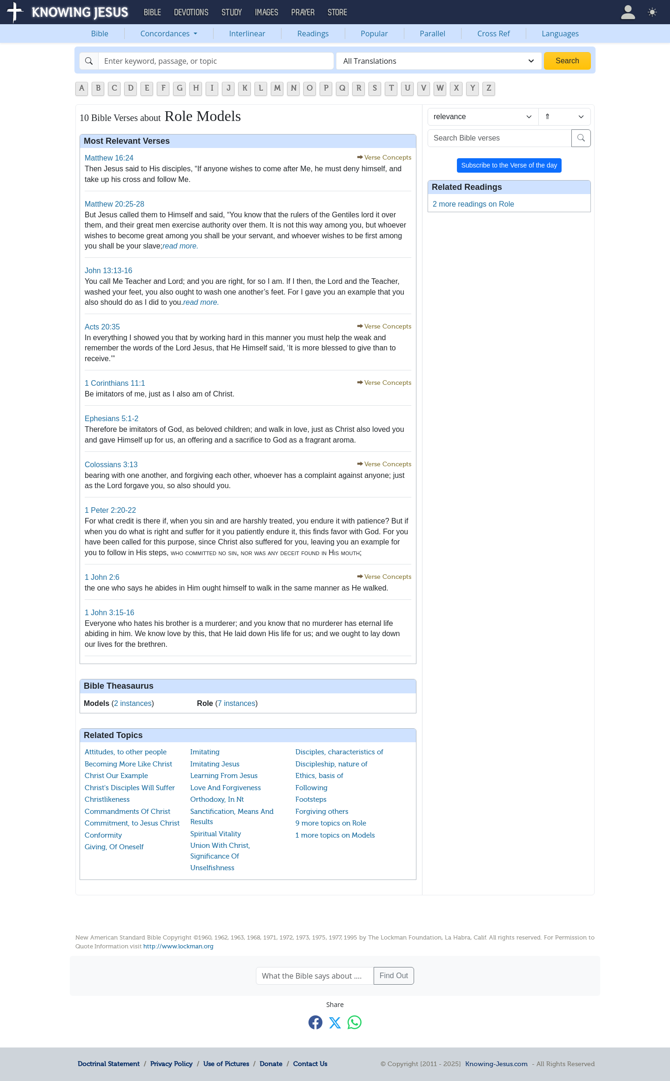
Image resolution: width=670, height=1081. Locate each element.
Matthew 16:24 (109, 158)
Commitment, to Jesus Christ (132, 823)
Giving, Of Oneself (114, 847)
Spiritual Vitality (215, 834)
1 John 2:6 (102, 577)
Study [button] (232, 12)
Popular (374, 33)
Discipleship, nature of (331, 764)
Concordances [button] (166, 33)
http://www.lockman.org (178, 946)
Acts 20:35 (102, 327)
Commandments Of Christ (127, 811)
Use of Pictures (226, 1064)
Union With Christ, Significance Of (220, 851)
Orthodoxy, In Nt (217, 799)
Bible (99, 33)
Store (338, 12)
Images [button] (267, 12)
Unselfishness (212, 868)
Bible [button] (152, 12)
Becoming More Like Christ (128, 764)
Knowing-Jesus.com (496, 1064)
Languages (560, 33)
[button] (628, 12)
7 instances (236, 703)
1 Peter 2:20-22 (110, 510)
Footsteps (311, 799)
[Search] (216, 61)
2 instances (133, 703)
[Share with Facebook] (315, 1022)
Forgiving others (321, 811)
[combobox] (439, 61)
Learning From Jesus (224, 775)
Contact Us (310, 1064)
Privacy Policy (171, 1064)
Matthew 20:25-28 (114, 204)
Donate (271, 1064)
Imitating (205, 752)
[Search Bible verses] (500, 138)
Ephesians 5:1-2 (112, 419)
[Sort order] (564, 117)
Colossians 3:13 (111, 465)
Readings (313, 33)
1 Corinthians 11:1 (115, 383)
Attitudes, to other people (126, 752)
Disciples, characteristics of (339, 752)
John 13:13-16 (108, 271)
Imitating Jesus (215, 764)
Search (567, 61)
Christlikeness (107, 799)
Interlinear (247, 33)
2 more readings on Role (473, 204)
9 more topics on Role (330, 823)
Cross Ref (493, 33)
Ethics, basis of (319, 775)
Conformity (103, 835)
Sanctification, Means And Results (232, 817)
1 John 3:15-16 (109, 613)
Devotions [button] (191, 12)
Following (311, 788)
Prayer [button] (303, 12)
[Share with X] (335, 1022)
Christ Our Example (116, 775)
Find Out (394, 976)
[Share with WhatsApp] (355, 1022)
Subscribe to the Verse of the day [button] (509, 165)
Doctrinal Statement (109, 1064)
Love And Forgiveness (225, 788)
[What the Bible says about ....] (315, 976)
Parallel (432, 33)
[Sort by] (483, 117)
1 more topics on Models (335, 835)
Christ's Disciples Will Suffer (130, 788)
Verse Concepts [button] (387, 157)
